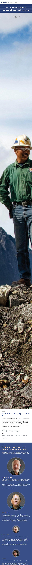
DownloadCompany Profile (16, 16)
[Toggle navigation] (30, 2)
